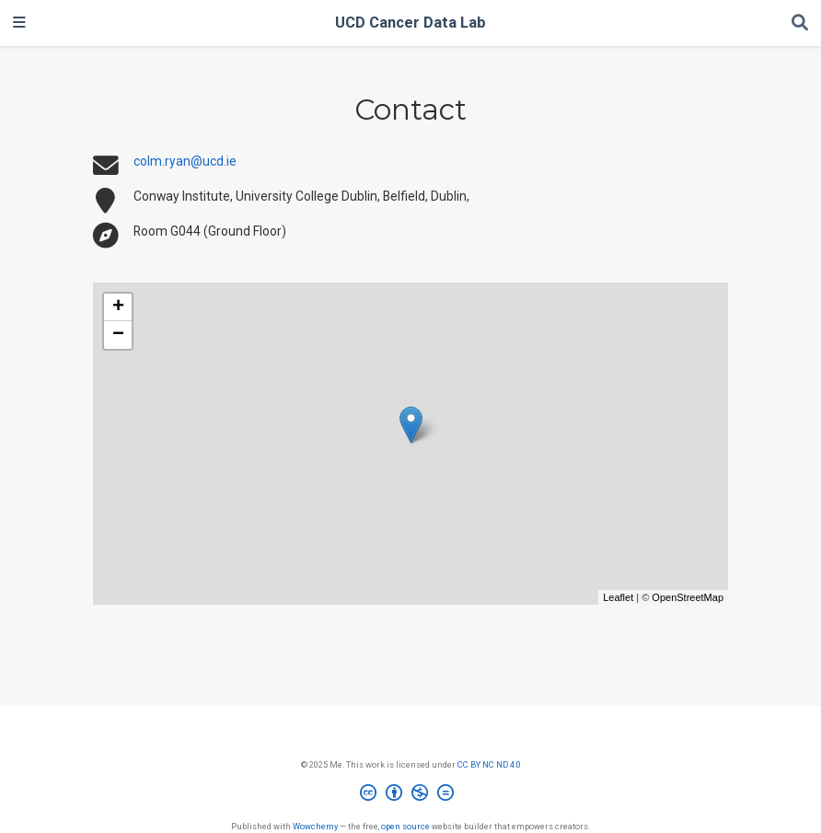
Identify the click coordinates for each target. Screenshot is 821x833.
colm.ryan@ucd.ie (185, 161)
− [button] (118, 335)
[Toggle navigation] (19, 23)
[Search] (800, 23)
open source (405, 826)
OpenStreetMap (687, 597)
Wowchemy (315, 826)
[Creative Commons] (410, 795)
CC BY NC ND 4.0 (489, 764)
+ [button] (118, 307)
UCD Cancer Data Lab (410, 22)
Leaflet (618, 597)
